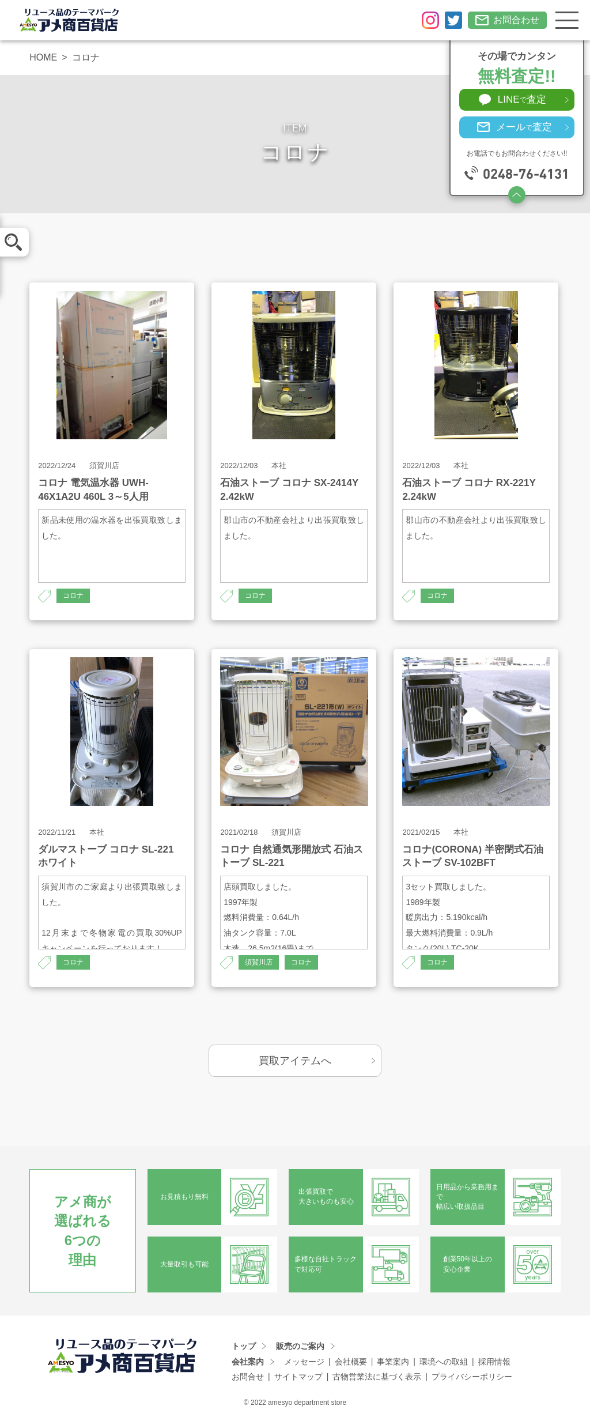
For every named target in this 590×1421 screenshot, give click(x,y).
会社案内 (248, 1361)
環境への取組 (443, 1361)
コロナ (73, 595)
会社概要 (351, 1361)
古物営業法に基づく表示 (376, 1376)
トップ (244, 1346)
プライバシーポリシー (472, 1376)
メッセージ (304, 1361)
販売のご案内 (300, 1346)
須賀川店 (259, 962)
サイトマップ (298, 1376)
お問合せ (248, 1376)
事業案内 (393, 1361)
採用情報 (494, 1361)
